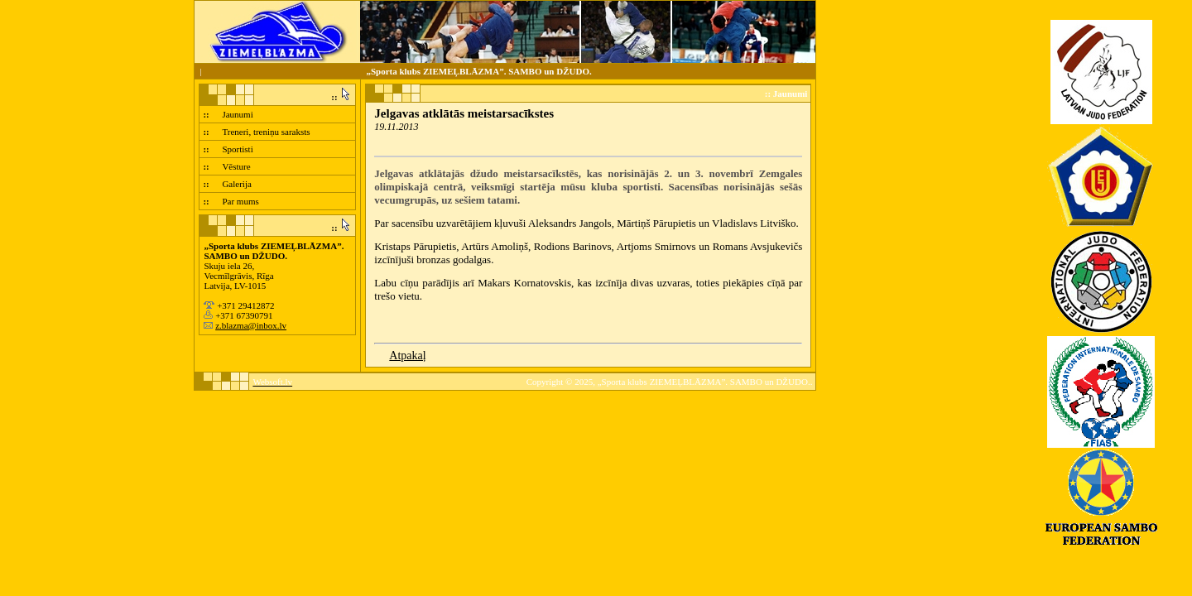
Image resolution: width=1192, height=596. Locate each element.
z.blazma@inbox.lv (250, 325)
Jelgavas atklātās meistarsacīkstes (464, 113)
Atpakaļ (407, 355)
